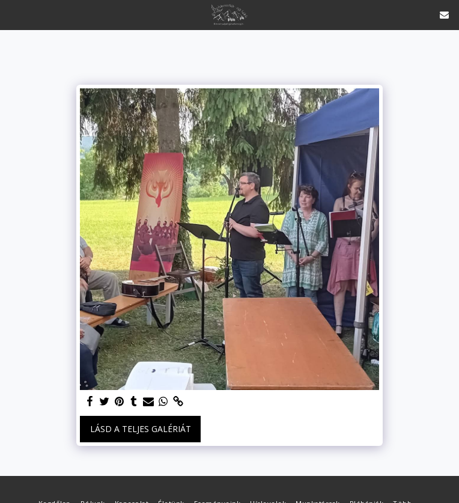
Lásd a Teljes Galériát (140, 428)
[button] (13, 14)
